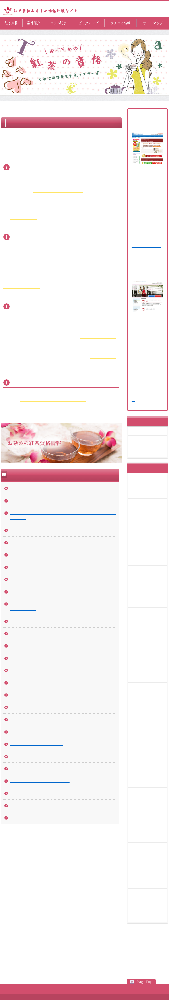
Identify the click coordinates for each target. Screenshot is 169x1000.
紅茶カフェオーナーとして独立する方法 (40, 579)
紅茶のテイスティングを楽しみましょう (40, 768)
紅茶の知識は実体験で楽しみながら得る (40, 781)
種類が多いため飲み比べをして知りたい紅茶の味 (46, 621)
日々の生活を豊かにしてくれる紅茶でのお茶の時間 (48, 530)
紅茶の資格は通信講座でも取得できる (38, 501)
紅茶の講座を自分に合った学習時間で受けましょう (48, 592)
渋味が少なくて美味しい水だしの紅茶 (38, 555)
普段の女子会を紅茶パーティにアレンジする (43, 670)
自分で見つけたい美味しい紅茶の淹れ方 (40, 646)
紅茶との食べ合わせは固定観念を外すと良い (150, 880)
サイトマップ (153, 23)
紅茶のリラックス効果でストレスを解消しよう (45, 756)
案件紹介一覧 (144, 431)
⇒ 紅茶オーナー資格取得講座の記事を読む (147, 394)
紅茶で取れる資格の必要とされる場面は (40, 542)
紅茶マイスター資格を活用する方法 (36, 744)
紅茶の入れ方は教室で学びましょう (36, 732)
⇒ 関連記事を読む (145, 262)
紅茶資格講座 (145, 440)
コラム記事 (58, 23)
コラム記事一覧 (31, 112)
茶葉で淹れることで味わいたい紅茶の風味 (41, 719)
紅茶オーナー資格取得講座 (150, 450)
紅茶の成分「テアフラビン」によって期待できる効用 (49, 633)
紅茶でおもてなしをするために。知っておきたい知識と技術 (54, 805)
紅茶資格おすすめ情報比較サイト (84, 997)
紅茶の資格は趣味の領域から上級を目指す (41, 567)
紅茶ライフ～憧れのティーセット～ (36, 695)
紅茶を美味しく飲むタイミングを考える (40, 683)
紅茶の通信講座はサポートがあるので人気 (41, 658)
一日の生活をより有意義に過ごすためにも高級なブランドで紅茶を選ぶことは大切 (63, 515)
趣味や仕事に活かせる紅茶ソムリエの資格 (41, 488)
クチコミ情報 (120, 23)
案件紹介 (33, 23)
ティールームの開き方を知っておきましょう (43, 707)
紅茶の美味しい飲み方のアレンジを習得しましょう (48, 793)
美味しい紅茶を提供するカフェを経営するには (45, 818)
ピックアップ (88, 23)
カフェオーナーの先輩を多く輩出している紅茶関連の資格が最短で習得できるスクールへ (63, 606)
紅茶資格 (11, 23)
